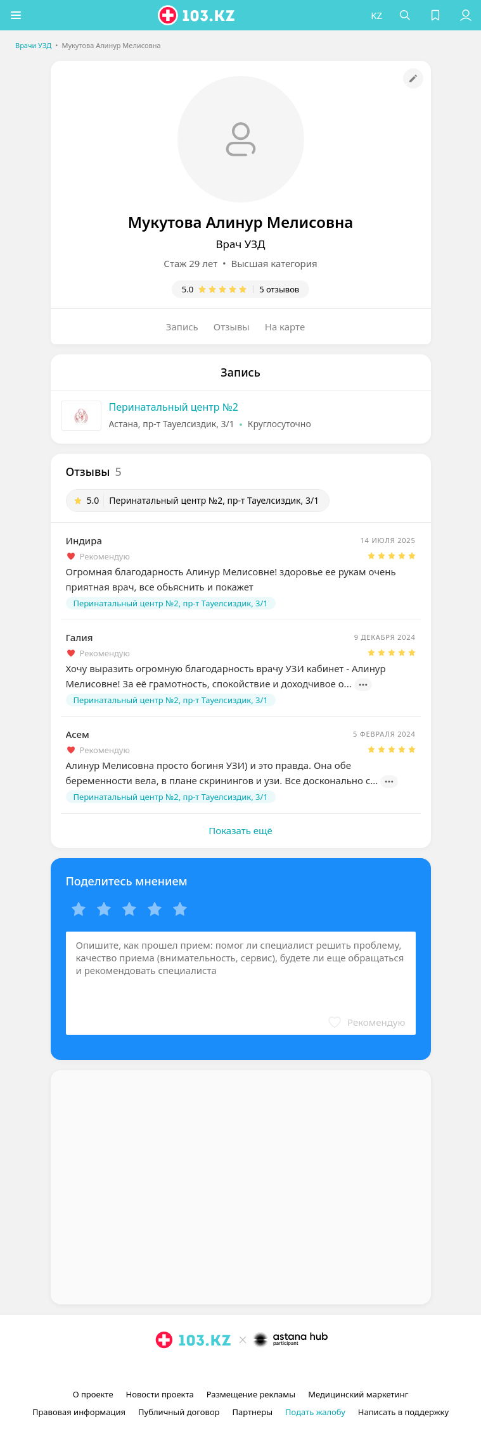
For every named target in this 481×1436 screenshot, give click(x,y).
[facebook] (242, 1369)
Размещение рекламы (251, 1394)
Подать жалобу (315, 1412)
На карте (285, 326)
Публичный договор (178, 1412)
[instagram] (222, 1369)
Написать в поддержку (403, 1412)
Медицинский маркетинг (358, 1394)
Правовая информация (78, 1412)
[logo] (197, 15)
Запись (182, 326)
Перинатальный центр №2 (174, 407)
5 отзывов (279, 289)
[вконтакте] (262, 1369)
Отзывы (232, 326)
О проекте (93, 1394)
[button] (16, 15)
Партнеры (253, 1412)
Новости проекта (160, 1394)
